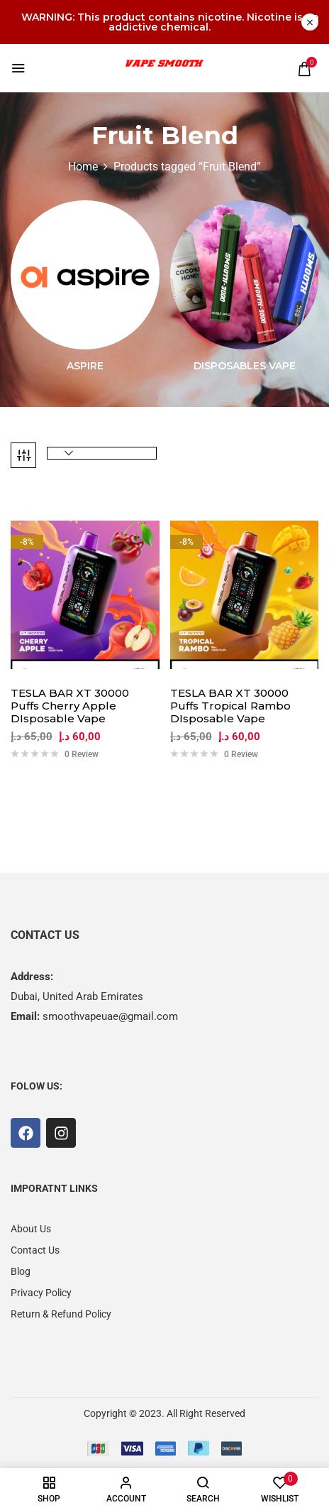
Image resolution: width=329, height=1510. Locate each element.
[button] (304, 69)
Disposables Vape (245, 366)
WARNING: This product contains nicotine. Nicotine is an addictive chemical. (170, 22)
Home (83, 166)
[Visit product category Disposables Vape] (244, 274)
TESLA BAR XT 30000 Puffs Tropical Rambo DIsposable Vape (230, 706)
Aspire (85, 366)
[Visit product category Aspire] (85, 274)
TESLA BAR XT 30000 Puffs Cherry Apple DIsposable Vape (70, 706)
